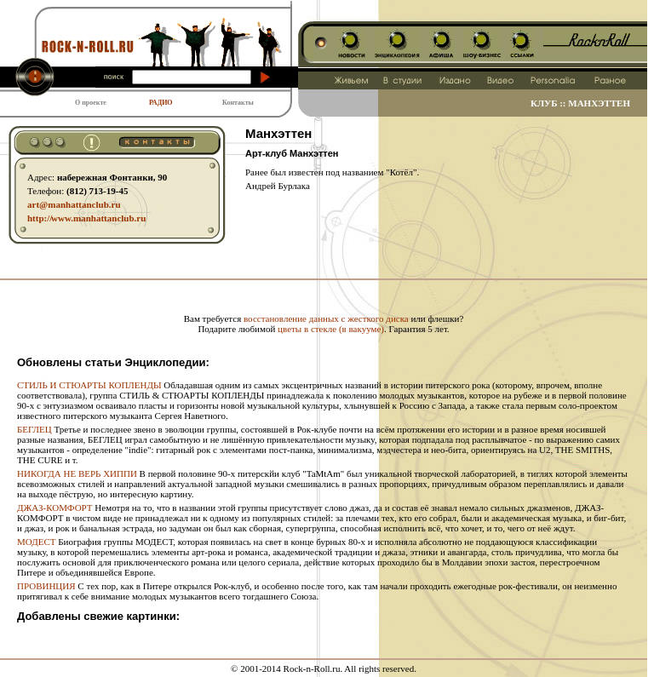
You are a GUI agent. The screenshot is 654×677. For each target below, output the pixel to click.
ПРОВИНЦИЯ (46, 586)
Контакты (238, 102)
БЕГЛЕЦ (34, 429)
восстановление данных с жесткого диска (326, 318)
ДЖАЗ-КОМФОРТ (55, 507)
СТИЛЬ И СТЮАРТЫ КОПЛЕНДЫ (89, 385)
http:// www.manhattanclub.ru (86, 218)
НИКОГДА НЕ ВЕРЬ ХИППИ (77, 473)
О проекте (90, 102)
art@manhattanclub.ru (74, 204)
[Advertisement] (324, 286)
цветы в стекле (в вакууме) (331, 329)
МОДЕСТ (36, 541)
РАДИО (161, 102)
